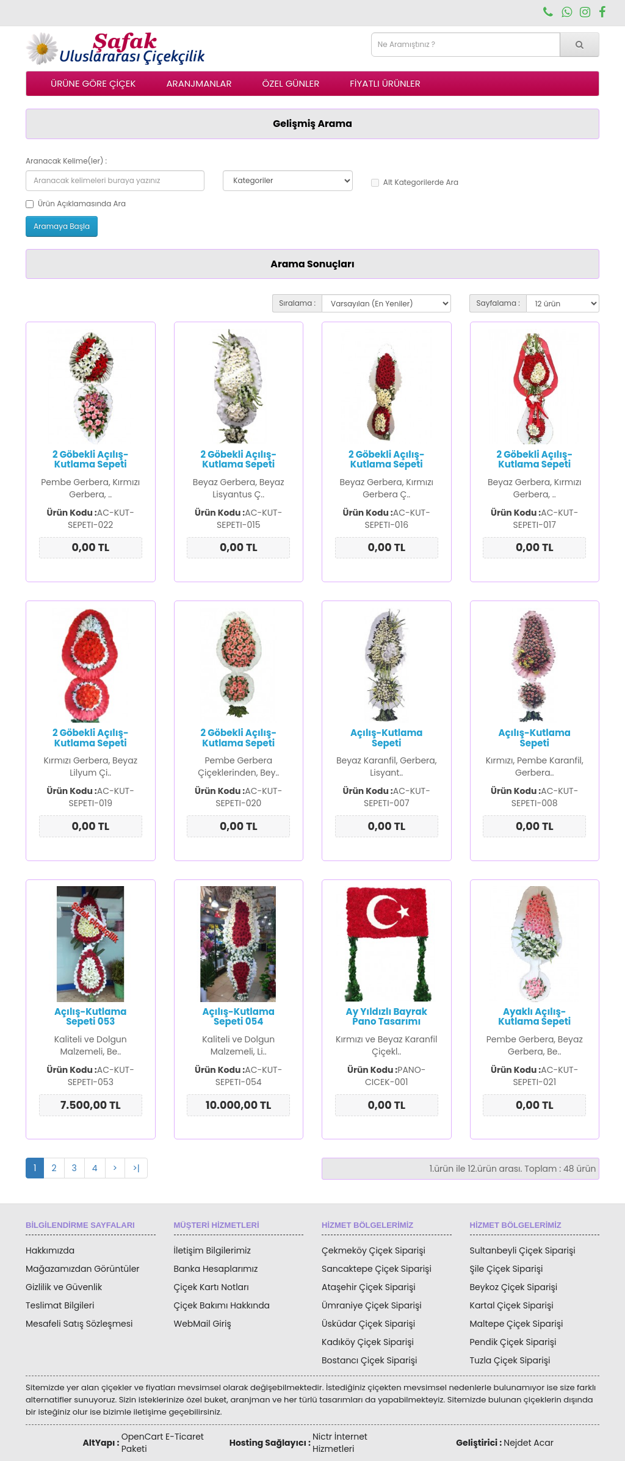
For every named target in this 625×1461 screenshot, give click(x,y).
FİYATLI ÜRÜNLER (385, 83)
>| (136, 1168)
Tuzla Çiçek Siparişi (510, 1360)
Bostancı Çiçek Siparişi (369, 1360)
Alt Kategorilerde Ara (414, 182)
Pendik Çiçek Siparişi (513, 1342)
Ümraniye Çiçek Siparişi (372, 1305)
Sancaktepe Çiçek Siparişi (377, 1269)
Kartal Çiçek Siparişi (512, 1305)
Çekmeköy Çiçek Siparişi (373, 1250)
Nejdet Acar (529, 1443)
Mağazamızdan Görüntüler (83, 1269)
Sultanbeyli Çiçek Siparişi (523, 1250)
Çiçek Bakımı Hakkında (222, 1305)
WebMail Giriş (202, 1324)
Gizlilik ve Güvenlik (64, 1287)
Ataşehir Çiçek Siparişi (369, 1287)
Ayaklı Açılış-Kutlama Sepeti (534, 1016)
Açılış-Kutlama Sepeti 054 (238, 1016)
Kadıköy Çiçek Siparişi (368, 1342)
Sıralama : (297, 303)
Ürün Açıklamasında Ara (76, 203)
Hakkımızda (50, 1250)
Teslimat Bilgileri (60, 1305)
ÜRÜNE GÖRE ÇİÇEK (93, 83)
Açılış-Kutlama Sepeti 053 (90, 1016)
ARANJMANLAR (198, 83)
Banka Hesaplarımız (216, 1269)
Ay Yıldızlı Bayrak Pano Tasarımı (386, 1016)
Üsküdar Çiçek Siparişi (368, 1324)
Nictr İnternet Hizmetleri (339, 1442)
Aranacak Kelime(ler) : (66, 161)
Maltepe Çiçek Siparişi (516, 1324)
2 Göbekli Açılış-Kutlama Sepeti (90, 459)
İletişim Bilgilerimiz (212, 1250)
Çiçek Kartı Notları (211, 1287)
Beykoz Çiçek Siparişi (514, 1287)
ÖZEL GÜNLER (291, 83)
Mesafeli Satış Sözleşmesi (79, 1324)
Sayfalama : (497, 303)
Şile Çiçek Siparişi (506, 1269)
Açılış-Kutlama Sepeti (386, 737)
